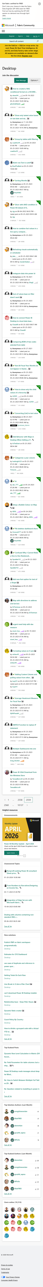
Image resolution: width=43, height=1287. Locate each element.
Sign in (20, 36)
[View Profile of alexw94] (15, 95)
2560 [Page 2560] (6, 805)
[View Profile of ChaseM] (15, 324)
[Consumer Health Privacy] (21, 1280)
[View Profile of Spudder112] (16, 559)
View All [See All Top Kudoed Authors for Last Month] (8, 1193)
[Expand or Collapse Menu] (3, 31)
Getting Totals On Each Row (15, 975)
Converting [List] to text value (26, 413)
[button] (21, 80)
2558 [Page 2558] (20, 799)
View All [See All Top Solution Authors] (8, 1145)
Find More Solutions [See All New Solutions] (8, 1039)
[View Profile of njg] (13, 211)
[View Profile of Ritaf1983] (17, 192)
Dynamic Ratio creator (13, 1010)
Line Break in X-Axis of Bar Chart (17, 984)
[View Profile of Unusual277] (16, 532)
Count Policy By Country (13, 1019)
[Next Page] (26, 805)
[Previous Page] (4, 800)
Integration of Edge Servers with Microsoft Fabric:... (19, 901)
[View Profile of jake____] (15, 256)
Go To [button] (35, 36)
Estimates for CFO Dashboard (15, 954)
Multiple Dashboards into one (24, 748)
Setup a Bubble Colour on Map (25, 505)
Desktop (7, 948)
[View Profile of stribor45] (15, 654)
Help (27, 36)
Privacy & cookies (7, 1265)
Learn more (6, 18)
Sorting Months (21, 180)
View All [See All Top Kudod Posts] (8, 1096)
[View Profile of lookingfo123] (17, 461)
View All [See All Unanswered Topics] (8, 926)
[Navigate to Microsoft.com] (8, 25)
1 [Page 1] (8, 799)
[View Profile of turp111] (14, 681)
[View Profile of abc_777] (15, 485)
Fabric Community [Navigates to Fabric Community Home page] (26, 25)
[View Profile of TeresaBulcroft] (17, 779)
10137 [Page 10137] (20, 805)
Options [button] (34, 80)
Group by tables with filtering (26, 139)
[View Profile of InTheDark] (16, 443)
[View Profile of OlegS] (31, 282)
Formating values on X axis (23, 651)
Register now (27, 56)
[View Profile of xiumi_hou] (16, 631)
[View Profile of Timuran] (13, 470)
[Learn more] (11, 853)
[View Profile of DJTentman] (16, 607)
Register (12, 36)
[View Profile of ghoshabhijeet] (15, 104)
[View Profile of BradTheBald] (16, 166)
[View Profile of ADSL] (14, 511)
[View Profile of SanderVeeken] (25, 262)
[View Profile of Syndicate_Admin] (23, 425)
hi (16, 481)
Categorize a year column (25, 458)
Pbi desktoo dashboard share (26, 528)
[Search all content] (24, 41)
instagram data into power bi (24, 273)
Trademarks (5, 1272)
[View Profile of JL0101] (14, 396)
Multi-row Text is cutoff (22, 162)
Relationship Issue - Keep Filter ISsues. (19, 1002)
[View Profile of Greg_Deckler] (15, 761)
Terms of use (5, 1269)
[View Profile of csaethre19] (16, 143)
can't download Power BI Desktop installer (20, 993)
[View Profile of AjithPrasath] (14, 713)
